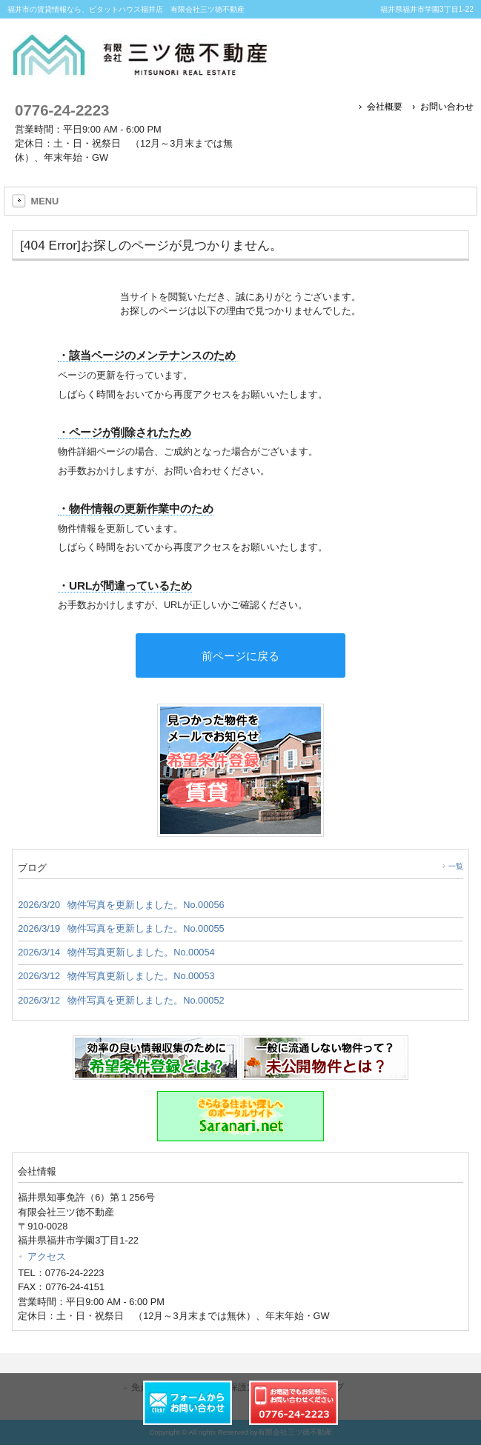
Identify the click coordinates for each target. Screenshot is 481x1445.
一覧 (455, 866)
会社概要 (384, 106)
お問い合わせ (447, 106)
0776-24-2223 (62, 110)
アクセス (46, 1256)
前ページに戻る (240, 656)
